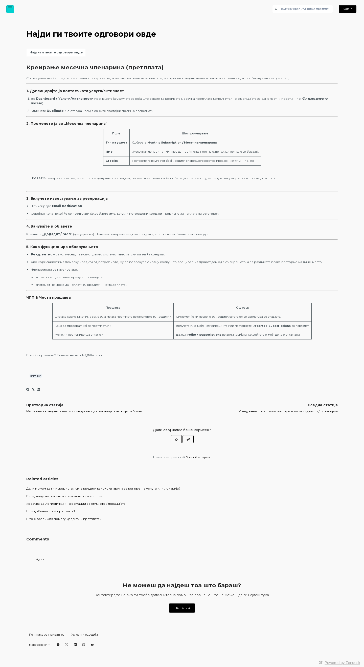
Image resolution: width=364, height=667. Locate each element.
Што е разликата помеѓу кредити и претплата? (63, 519)
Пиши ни (182, 608)
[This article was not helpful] (188, 439)
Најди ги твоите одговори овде (56, 52)
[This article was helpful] (176, 439)
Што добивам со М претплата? (50, 511)
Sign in (348, 9)
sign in (40, 559)
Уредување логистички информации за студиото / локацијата (288, 411)
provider (35, 375)
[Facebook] (27, 390)
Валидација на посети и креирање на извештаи (64, 496)
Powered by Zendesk (342, 662)
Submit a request (198, 457)
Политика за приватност (47, 634)
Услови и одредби (84, 634)
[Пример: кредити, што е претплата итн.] (302, 9)
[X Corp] (33, 390)
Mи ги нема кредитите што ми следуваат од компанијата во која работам (84, 411)
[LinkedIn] (38, 390)
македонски (40, 644)
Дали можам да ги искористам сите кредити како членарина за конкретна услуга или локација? (103, 488)
